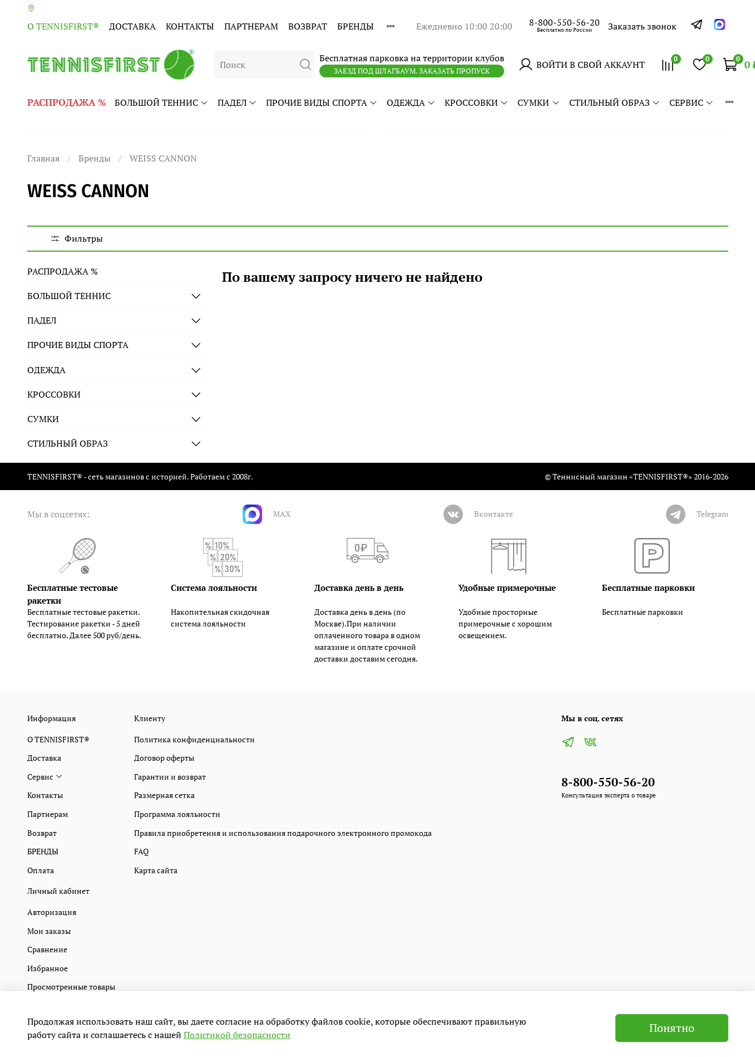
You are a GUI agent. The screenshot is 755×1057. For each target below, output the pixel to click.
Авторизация (51, 912)
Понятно (671, 1027)
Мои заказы (49, 931)
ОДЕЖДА (411, 102)
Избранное (47, 968)
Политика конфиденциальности (194, 739)
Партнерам (251, 26)
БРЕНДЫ (355, 26)
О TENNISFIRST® (63, 26)
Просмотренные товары (71, 986)
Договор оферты (164, 757)
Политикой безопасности (237, 1035)
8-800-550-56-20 (564, 22)
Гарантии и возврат (170, 776)
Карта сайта (155, 870)
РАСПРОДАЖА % (66, 102)
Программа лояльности (177, 814)
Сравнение (47, 949)
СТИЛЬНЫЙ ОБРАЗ (614, 102)
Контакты (190, 26)
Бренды (94, 158)
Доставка (132, 26)
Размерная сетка (164, 795)
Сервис (691, 102)
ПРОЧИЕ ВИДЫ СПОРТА (322, 102)
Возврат (307, 26)
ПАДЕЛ (237, 102)
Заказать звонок (642, 26)
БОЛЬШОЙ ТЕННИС (162, 102)
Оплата (40, 870)
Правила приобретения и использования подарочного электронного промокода (283, 833)
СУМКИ (538, 102)
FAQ (141, 851)
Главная (43, 158)
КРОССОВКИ (477, 102)
